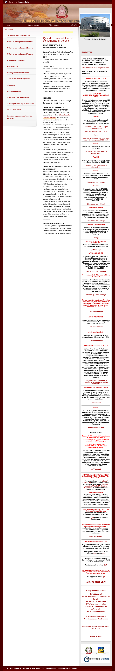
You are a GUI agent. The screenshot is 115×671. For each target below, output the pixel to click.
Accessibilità (12, 668)
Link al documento (96, 312)
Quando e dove (33, 25)
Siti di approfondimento (96, 611)
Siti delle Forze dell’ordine (96, 601)
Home (8, 25)
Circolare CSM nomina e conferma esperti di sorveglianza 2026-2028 (96, 139)
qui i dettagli (96, 469)
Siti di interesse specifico (96, 604)
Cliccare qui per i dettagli (96, 182)
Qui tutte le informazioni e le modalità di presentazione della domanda (96, 382)
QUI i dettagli (96, 249)
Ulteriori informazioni (96, 427)
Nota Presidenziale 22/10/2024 (96, 132)
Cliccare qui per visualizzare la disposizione (96, 152)
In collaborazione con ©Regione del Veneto (60, 668)
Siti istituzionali (96, 594)
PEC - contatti (54, 25)
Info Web (74, 25)
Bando (95, 135)
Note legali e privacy (33, 668)
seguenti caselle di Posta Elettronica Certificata (96, 486)
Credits (21, 668)
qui (94, 553)
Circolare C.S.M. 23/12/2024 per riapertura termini (96, 127)
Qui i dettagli (96, 402)
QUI (92, 518)
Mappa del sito (19, 2)
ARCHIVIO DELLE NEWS (96, 582)
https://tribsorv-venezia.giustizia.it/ (95, 68)
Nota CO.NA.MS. (95, 536)
